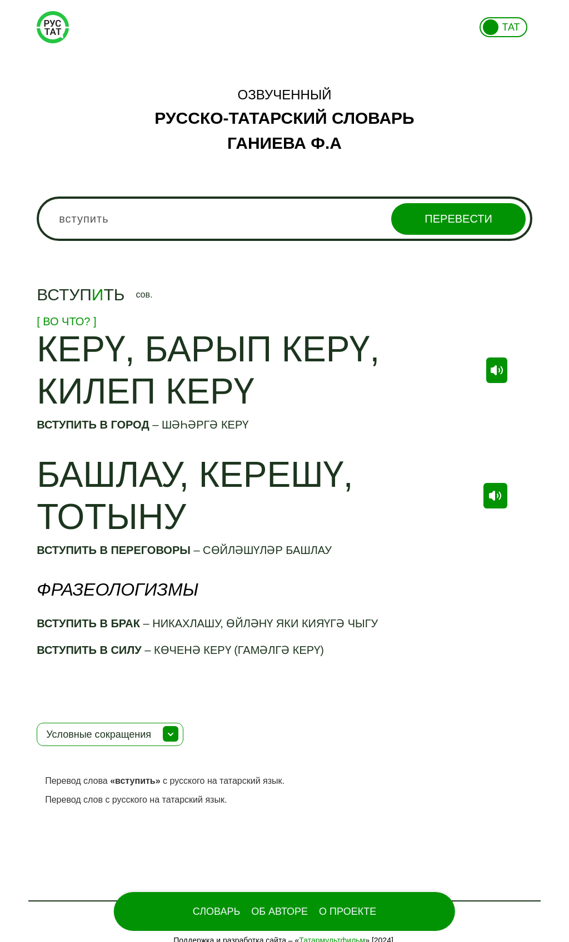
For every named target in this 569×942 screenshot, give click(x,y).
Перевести (458, 219)
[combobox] (284, 219)
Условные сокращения (98, 734)
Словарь (216, 911)
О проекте (347, 911)
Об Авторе (279, 911)
